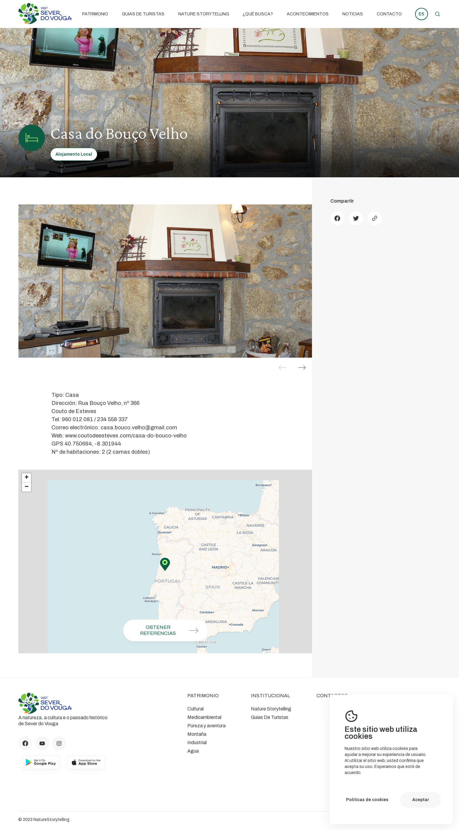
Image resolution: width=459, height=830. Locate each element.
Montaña (196, 734)
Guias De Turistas (143, 14)
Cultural (195, 708)
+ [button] (27, 477)
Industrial (197, 742)
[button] (302, 368)
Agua (193, 751)
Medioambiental (204, 717)
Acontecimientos (308, 14)
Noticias (352, 14)
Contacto (389, 14)
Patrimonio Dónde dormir (79, 118)
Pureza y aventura (206, 725)
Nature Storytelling (203, 14)
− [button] (27, 487)
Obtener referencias (171, 630)
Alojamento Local (73, 154)
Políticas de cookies (367, 799)
